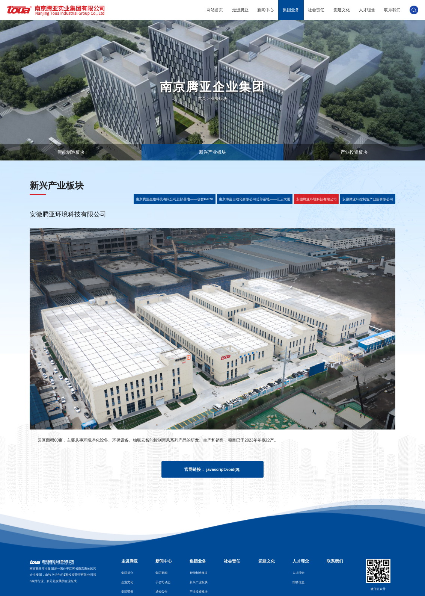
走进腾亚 (240, 10)
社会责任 (316, 10)
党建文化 (341, 10)
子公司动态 (162, 582)
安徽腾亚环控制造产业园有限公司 (367, 199)
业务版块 (219, 98)
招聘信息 (298, 582)
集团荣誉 (127, 591)
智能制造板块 (70, 152)
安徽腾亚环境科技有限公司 (316, 199)
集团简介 (127, 573)
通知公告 (161, 591)
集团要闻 (161, 573)
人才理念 (367, 10)
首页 (202, 98)
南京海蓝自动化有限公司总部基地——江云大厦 (254, 199)
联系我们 (392, 10)
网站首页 (214, 10)
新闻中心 (265, 10)
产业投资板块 (354, 152)
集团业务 (291, 10)
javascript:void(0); (223, 469)
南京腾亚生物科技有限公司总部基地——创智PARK (174, 199)
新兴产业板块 (212, 152)
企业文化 (127, 582)
